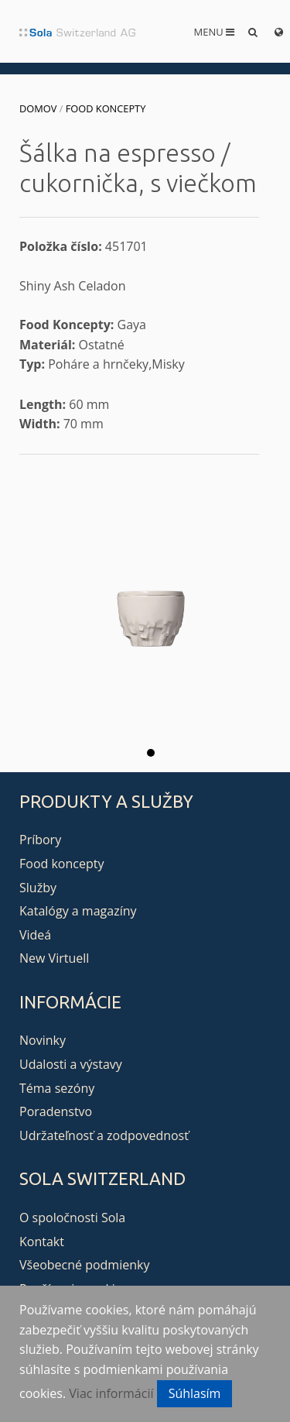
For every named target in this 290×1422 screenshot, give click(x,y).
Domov (37, 108)
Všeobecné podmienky (84, 1264)
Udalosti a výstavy (70, 1064)
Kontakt (41, 1241)
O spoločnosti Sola (72, 1217)
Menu (214, 32)
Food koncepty (106, 108)
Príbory (40, 839)
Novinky (42, 1040)
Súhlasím (195, 1393)
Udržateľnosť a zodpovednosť (104, 1135)
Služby (37, 887)
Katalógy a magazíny (78, 910)
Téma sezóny (56, 1088)
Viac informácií (111, 1393)
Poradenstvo (55, 1111)
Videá (35, 934)
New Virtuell (54, 958)
